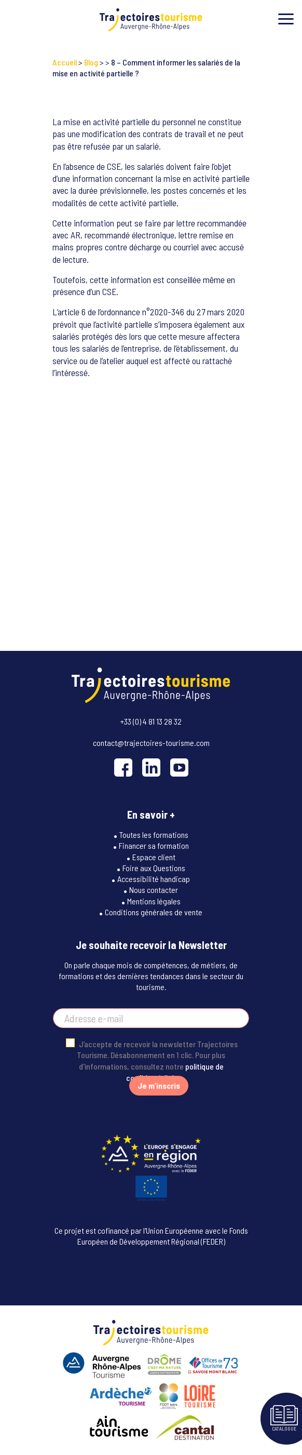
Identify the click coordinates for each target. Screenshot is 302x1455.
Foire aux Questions (153, 868)
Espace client (153, 857)
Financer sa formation (154, 845)
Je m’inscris (159, 1085)
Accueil (64, 62)
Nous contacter (153, 890)
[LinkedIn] (151, 767)
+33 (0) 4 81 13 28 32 (151, 721)
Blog (91, 62)
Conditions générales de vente (153, 912)
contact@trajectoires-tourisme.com (151, 742)
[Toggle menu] (286, 18)
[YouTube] (179, 767)
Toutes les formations (153, 834)
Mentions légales (154, 901)
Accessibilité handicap (153, 879)
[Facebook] (123, 767)
